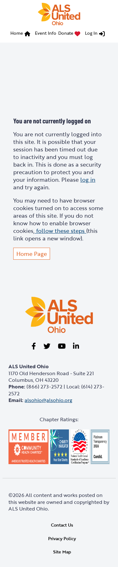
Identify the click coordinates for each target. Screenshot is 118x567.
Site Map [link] (62, 551)
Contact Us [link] (62, 525)
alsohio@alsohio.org (48, 400)
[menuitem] (21, 34)
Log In (91, 33)
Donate (65, 33)
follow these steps (60, 231)
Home (16, 33)
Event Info (45, 33)
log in (87, 179)
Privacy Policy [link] (62, 538)
